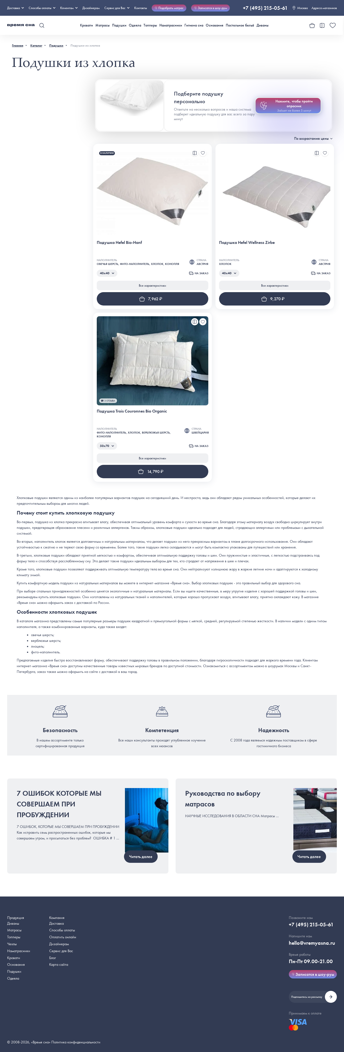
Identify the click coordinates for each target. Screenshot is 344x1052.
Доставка (15, 8)
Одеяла (135, 25)
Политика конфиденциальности (75, 1042)
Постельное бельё (240, 25)
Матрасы (102, 25)
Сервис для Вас (116, 8)
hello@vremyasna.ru (312, 942)
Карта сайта (58, 964)
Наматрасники (170, 25)
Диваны (263, 25)
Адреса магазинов (324, 8)
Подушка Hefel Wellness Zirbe (247, 242)
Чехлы (12, 943)
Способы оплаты (62, 930)
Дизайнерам (91, 8)
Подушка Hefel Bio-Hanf (119, 242)
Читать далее (140, 856)
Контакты (140, 8)
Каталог (36, 45)
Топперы (150, 25)
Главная (17, 45)
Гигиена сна (193, 25)
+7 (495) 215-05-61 (265, 8)
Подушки (119, 25)
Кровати (86, 25)
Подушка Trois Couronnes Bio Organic (132, 411)
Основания (214, 25)
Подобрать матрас (169, 8)
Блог (52, 957)
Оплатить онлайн (62, 936)
